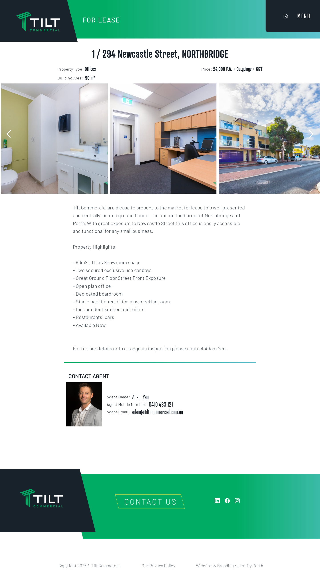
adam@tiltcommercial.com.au (157, 412)
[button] (9, 134)
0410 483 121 (161, 404)
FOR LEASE (101, 20)
